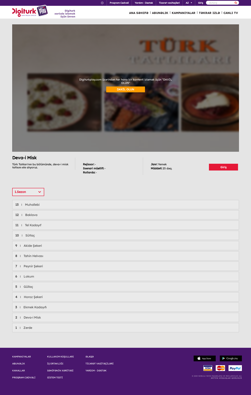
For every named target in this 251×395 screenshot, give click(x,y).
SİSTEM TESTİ (55, 377)
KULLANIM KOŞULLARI (60, 357)
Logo (30, 11)
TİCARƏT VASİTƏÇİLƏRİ (99, 363)
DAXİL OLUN (125, 89)
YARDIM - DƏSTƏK (96, 370)
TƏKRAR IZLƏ (209, 13)
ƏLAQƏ (89, 357)
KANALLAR (18, 370)
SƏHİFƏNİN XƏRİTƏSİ (60, 370)
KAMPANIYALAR (183, 13)
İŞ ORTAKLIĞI (55, 363)
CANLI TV (230, 13)
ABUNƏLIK (160, 13)
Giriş (223, 167)
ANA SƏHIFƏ (138, 13)
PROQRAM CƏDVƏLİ (23, 377)
